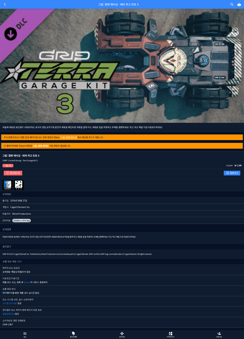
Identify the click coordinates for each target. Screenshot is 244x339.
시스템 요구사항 (9, 303)
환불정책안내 (8, 313)
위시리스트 (13, 173)
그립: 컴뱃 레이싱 (41, 145)
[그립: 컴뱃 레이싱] (68, 137)
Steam (27, 282)
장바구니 (232, 173)
